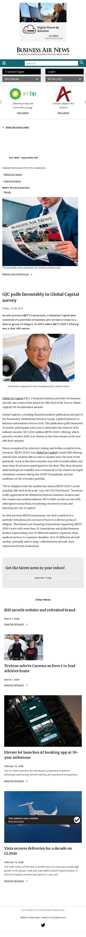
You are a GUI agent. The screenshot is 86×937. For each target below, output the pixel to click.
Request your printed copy (17, 274)
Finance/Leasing (12, 181)
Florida (7, 192)
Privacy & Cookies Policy (54, 917)
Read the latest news (16, 127)
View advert (23, 112)
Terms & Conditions (30, 917)
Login (51, 71)
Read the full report (15, 624)
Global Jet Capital (13, 174)
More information (16, 821)
